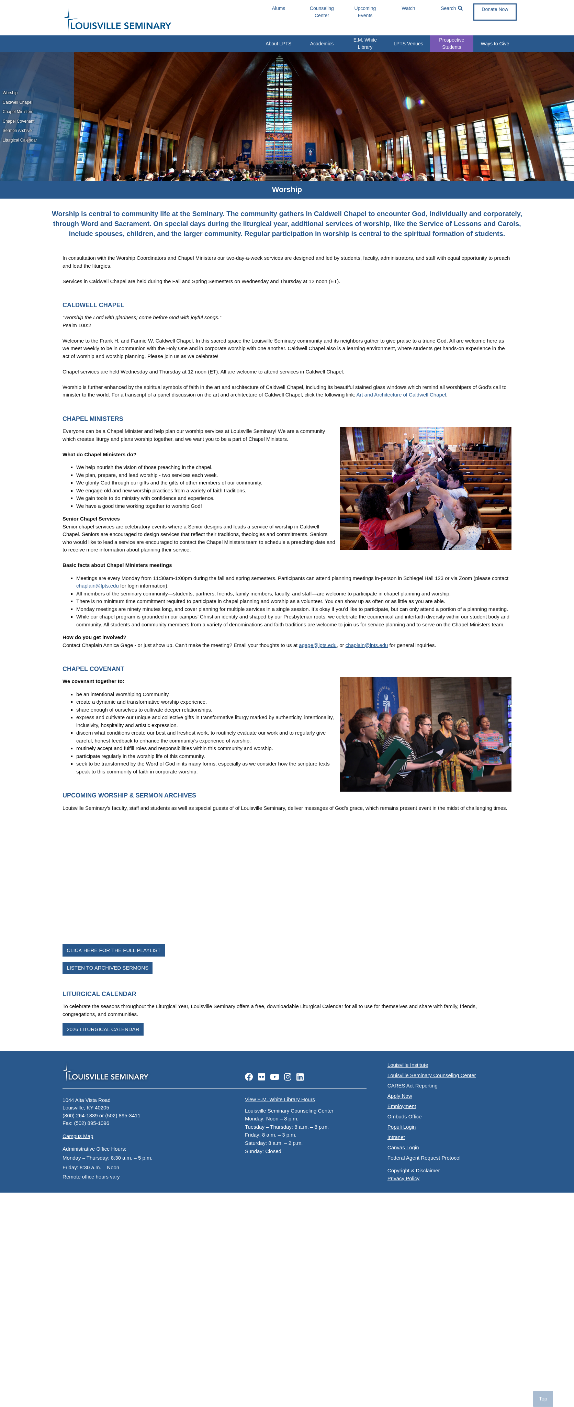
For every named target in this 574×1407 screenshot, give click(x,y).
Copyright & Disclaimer (413, 1170)
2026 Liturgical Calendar (103, 1029)
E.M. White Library (365, 43)
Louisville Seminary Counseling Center (431, 1075)
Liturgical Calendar (20, 140)
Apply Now (399, 1096)
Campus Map (78, 1136)
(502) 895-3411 (122, 1115)
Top (543, 1399)
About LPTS (279, 43)
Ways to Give (495, 43)
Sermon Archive (17, 130)
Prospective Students (451, 43)
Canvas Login (403, 1147)
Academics (322, 43)
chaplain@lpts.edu (97, 586)
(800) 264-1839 (80, 1115)
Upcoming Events (365, 11)
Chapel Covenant (19, 121)
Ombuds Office (404, 1116)
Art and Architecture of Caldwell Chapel (401, 395)
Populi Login (401, 1127)
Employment (401, 1106)
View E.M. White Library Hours (280, 1099)
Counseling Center (322, 11)
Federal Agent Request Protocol (424, 1158)
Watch (408, 8)
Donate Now (495, 9)
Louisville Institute (407, 1065)
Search (451, 8)
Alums (278, 8)
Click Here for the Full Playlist (113, 950)
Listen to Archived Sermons (107, 968)
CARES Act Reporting (412, 1085)
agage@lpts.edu (317, 645)
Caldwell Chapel (18, 102)
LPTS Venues (408, 43)
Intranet (396, 1137)
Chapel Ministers (18, 111)
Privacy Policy (403, 1178)
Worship (10, 92)
